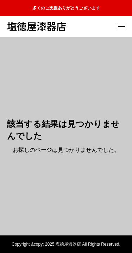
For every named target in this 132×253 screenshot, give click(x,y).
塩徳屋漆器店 (36, 26)
